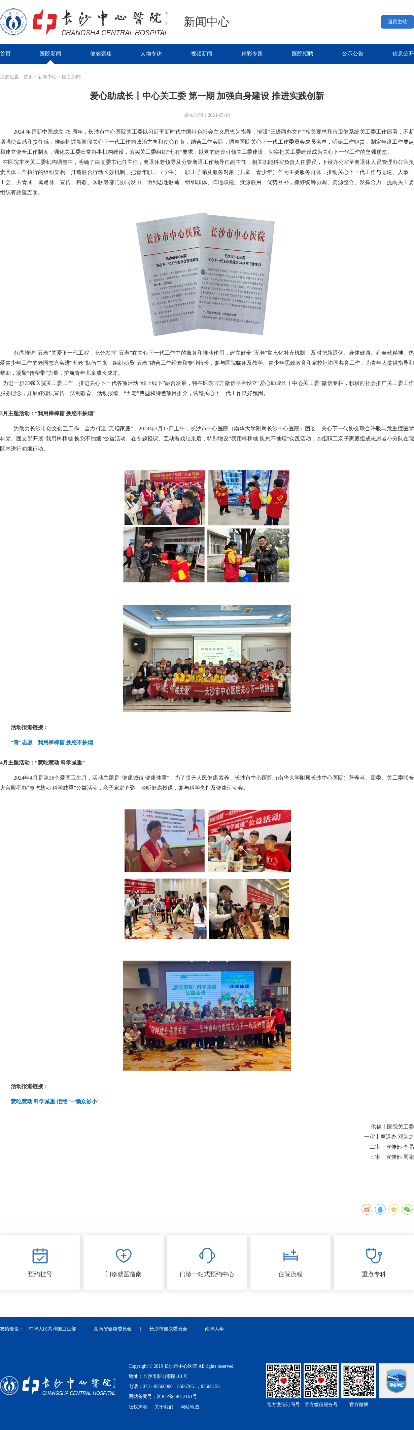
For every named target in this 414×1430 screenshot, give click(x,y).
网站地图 (189, 1406)
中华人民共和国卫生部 (52, 1328)
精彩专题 (252, 54)
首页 (5, 54)
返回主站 (397, 21)
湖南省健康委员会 (113, 1328)
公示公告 (353, 54)
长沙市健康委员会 (168, 1328)
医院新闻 (50, 54)
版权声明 (138, 1406)
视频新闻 (201, 54)
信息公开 (403, 54)
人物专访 (151, 54)
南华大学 (214, 1328)
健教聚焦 (101, 54)
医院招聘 (302, 54)
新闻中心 (47, 76)
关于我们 (163, 1406)
